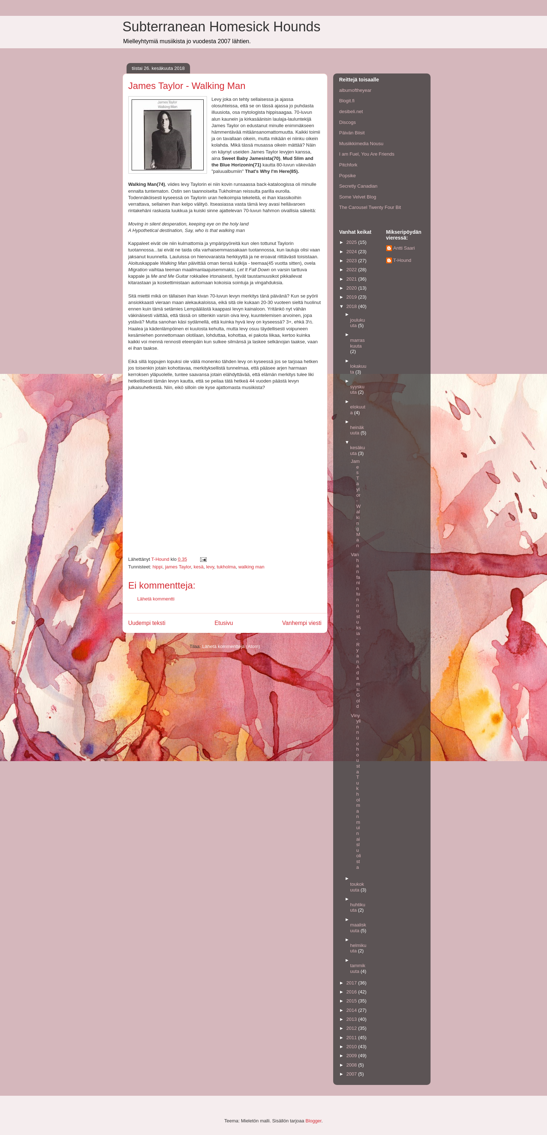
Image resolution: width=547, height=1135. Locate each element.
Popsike (347, 175)
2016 (352, 992)
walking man (251, 566)
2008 (352, 1065)
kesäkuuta (357, 450)
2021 (352, 279)
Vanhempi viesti (302, 623)
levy (210, 566)
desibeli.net (351, 111)
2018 (352, 306)
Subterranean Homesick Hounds (222, 26)
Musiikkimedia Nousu (361, 143)
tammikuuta (357, 968)
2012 (352, 1028)
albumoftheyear (355, 90)
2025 (352, 242)
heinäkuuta (357, 430)
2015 (352, 1001)
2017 (352, 983)
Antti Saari (404, 248)
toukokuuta (357, 887)
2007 (352, 1074)
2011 (352, 1037)
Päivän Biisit (352, 132)
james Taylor (178, 566)
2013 (352, 1019)
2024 (352, 251)
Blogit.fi (347, 100)
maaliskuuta (358, 927)
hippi (157, 566)
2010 (352, 1046)
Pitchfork (348, 164)
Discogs (347, 122)
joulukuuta (357, 323)
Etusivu (224, 623)
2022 (352, 269)
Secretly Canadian (358, 186)
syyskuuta (357, 389)
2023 (352, 260)
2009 (352, 1055)
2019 (352, 297)
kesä (198, 566)
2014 (352, 1010)
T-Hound (402, 260)
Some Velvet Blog (357, 197)
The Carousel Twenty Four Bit (370, 207)
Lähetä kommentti (156, 599)
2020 (352, 288)
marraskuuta (357, 343)
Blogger (313, 1120)
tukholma (226, 566)
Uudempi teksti (147, 623)
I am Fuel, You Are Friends (366, 154)
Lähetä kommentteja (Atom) (231, 646)
